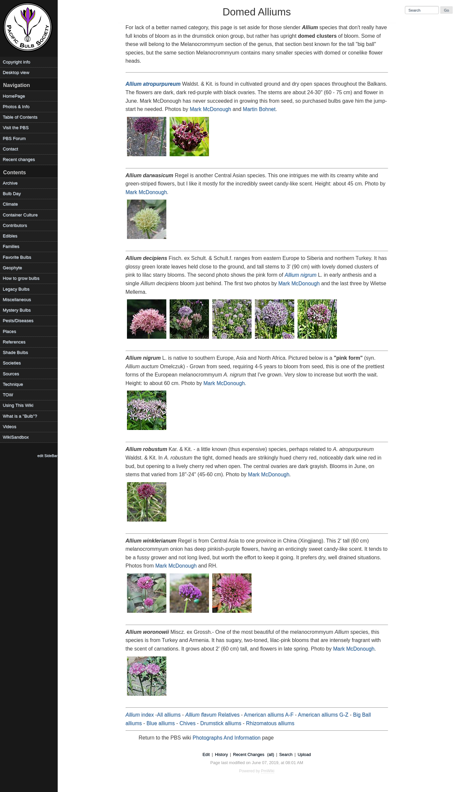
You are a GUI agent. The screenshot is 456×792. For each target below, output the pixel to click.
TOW (8, 394)
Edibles (10, 235)
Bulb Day (12, 193)
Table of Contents (20, 117)
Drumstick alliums (220, 723)
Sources (11, 373)
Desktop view (16, 72)
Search (286, 754)
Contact (10, 148)
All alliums (169, 714)
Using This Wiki (18, 405)
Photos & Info (16, 106)
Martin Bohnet (259, 109)
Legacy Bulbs (16, 289)
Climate (10, 204)
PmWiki (268, 771)
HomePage (14, 96)
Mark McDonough (210, 109)
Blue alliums (161, 723)
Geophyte (12, 267)
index (140, 714)
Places (9, 331)
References (14, 341)
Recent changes (19, 159)
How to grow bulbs (21, 278)
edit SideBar (47, 456)
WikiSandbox (16, 437)
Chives (187, 723)
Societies (12, 362)
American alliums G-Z (323, 714)
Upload (304, 754)
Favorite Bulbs (17, 257)
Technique (13, 384)
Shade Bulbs (15, 352)
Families (11, 246)
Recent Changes (248, 754)
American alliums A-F (269, 714)
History (221, 754)
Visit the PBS (16, 127)
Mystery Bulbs (17, 310)
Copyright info (16, 61)
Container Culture (20, 214)
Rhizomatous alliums (270, 723)
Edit (206, 754)
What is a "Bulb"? (20, 416)
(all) (270, 754)
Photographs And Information (226, 737)
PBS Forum (14, 138)
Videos (9, 426)
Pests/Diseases (18, 320)
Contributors (15, 225)
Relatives (212, 714)
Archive (10, 183)
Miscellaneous (17, 299)
